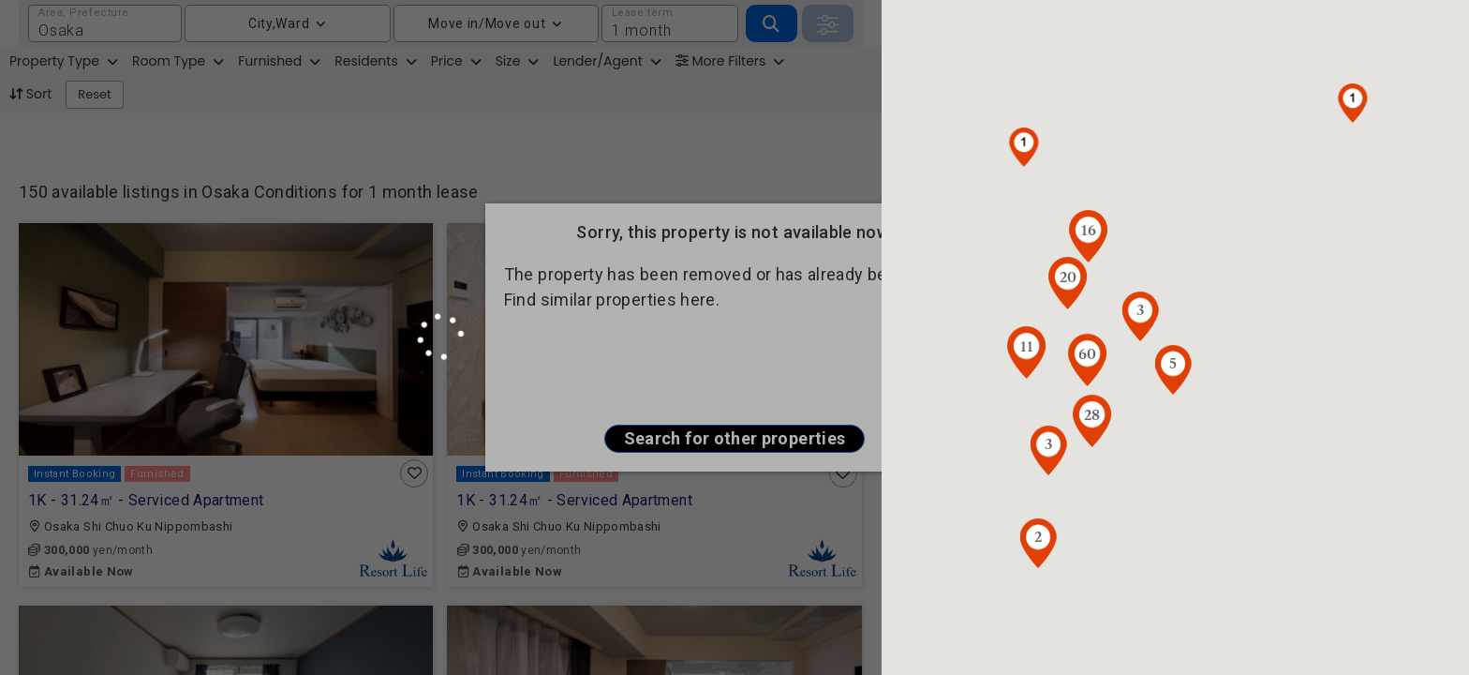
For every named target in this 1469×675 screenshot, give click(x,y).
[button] (1353, 103)
